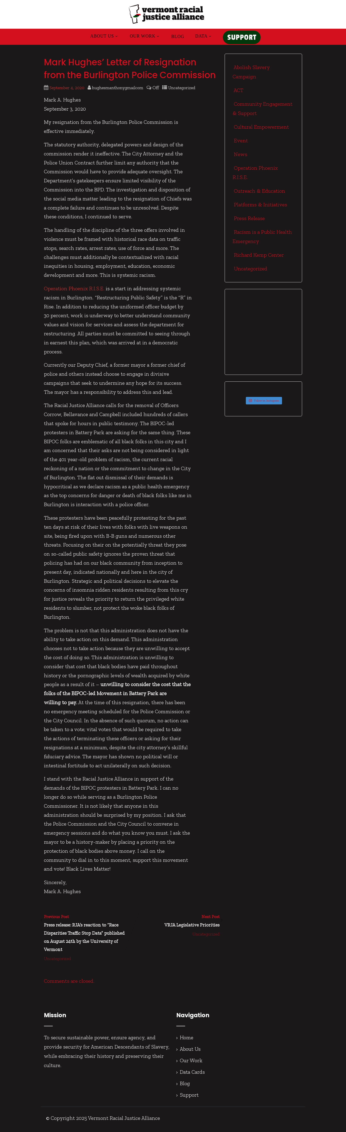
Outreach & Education (259, 193)
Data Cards (192, 1074)
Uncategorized (181, 90)
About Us (101, 37)
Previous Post (88, 936)
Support (189, 1097)
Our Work (142, 37)
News (240, 157)
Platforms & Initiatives (260, 207)
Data (200, 37)
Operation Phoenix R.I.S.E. (74, 291)
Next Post (176, 924)
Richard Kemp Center (258, 257)
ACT (238, 93)
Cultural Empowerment (261, 129)
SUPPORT (242, 39)
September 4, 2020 (66, 90)
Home (186, 1040)
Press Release (249, 221)
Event (240, 143)
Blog (174, 37)
